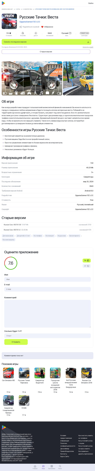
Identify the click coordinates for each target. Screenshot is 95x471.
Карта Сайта (64, 451)
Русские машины (8, 234)
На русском (62, 230)
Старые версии (76, 42)
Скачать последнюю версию (15, 42)
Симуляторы (31, 9)
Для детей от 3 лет (23, 230)
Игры (21, 9)
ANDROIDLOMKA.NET (8, 9)
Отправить (16, 337)
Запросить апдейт (88, 47)
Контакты (63, 448)
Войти (91, 3)
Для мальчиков (8, 230)
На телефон (38, 230)
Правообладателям (67, 446)
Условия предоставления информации (66, 432)
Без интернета (74, 230)
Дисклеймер (64, 443)
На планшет (50, 230)
